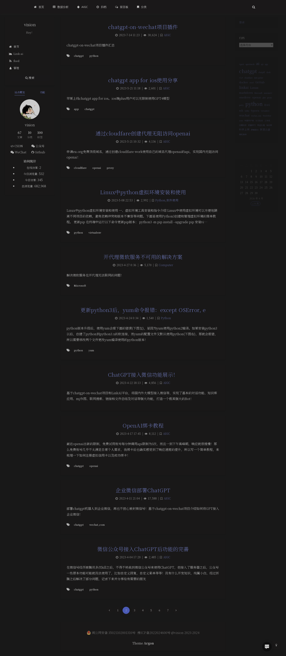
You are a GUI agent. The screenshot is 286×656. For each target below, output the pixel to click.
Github (38, 152)
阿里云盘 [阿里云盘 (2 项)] (266, 141)
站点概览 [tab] (19, 92)
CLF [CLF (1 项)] (238, 81)
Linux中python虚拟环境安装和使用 (143, 192)
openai (96, 167)
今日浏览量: (31, 174)
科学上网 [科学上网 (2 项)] (242, 141)
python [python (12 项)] (253, 111)
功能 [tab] (42, 92)
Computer (166, 265)
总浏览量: (28, 186)
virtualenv (95, 232)
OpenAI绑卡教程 (143, 425)
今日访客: (31, 180)
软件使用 (172, 200)
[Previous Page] (109, 610)
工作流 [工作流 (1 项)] (269, 130)
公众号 (37, 146)
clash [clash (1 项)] (270, 74)
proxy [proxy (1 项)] (271, 104)
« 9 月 (255, 211)
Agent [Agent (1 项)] (239, 65)
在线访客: (33, 168)
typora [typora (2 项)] (255, 119)
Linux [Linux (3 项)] (254, 92)
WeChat (18, 152)
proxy (110, 167)
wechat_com (97, 524)
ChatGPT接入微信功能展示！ (143, 374)
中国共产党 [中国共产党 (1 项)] (248, 130)
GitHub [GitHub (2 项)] (260, 86)
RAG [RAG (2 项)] (269, 112)
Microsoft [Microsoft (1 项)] (258, 98)
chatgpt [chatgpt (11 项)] (246, 73)
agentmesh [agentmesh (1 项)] (249, 65)
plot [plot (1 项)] (265, 104)
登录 (239, 23)
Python (160, 200)
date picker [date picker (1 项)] (259, 81)
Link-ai (16, 54)
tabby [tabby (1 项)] (245, 119)
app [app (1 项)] (268, 65)
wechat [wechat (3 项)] (242, 124)
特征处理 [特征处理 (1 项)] (261, 136)
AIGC (167, 35)
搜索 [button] (30, 78)
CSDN (17, 146)
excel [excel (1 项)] (250, 86)
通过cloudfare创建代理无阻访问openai (143, 133)
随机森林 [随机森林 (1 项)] (240, 146)
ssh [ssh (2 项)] (238, 119)
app (76, 109)
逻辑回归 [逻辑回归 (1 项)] (254, 141)
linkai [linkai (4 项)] (241, 92)
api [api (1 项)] (263, 65)
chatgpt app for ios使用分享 (143, 80)
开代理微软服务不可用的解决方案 (143, 256)
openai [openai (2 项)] (256, 104)
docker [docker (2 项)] (241, 86)
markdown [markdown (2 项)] (244, 98)
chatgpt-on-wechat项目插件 (143, 26)
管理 (14, 68)
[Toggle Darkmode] (276, 645)
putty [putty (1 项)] (239, 112)
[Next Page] (176, 610)
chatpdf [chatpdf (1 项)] (262, 74)
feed (14, 61)
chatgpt (79, 55)
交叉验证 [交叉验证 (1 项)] (259, 130)
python (93, 55)
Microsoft (80, 285)
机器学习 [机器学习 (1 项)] (251, 136)
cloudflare (80, 167)
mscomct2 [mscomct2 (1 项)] (270, 98)
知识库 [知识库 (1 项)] (271, 136)
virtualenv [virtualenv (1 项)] (267, 119)
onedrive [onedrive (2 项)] (243, 104)
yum (91, 350)
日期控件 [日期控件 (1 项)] (240, 136)
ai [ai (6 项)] (258, 64)
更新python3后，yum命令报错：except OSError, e (143, 309)
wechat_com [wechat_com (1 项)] (256, 125)
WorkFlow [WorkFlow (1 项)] (269, 125)
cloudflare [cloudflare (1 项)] (247, 81)
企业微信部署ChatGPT (143, 490)
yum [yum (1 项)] (238, 130)
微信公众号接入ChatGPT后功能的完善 (143, 549)
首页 (14, 46)
